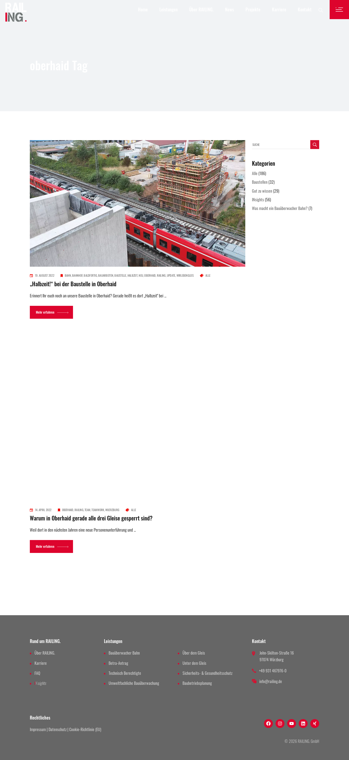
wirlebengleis (185, 275)
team (87, 510)
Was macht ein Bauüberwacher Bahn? (280, 208)
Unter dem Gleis (194, 663)
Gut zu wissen (262, 191)
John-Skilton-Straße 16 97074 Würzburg (277, 656)
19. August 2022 (44, 275)
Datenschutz (58, 729)
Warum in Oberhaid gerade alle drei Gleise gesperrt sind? (91, 518)
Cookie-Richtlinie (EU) (85, 729)
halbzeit (133, 275)
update (171, 275)
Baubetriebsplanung (197, 683)
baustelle (120, 275)
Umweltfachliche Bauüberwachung (134, 683)
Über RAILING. (44, 653)
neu (141, 275)
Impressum (38, 729)
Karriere (40, 663)
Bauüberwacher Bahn (124, 653)
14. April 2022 (43, 510)
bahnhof (77, 275)
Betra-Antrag (118, 663)
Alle (207, 275)
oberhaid (150, 275)
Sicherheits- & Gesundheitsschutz (207, 673)
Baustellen (260, 182)
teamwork (97, 510)
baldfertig (90, 275)
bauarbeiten (105, 275)
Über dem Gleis (194, 653)
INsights (258, 199)
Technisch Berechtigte (125, 673)
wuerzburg (112, 510)
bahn (68, 275)
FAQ (37, 673)
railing (161, 275)
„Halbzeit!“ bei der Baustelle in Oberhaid (73, 284)
